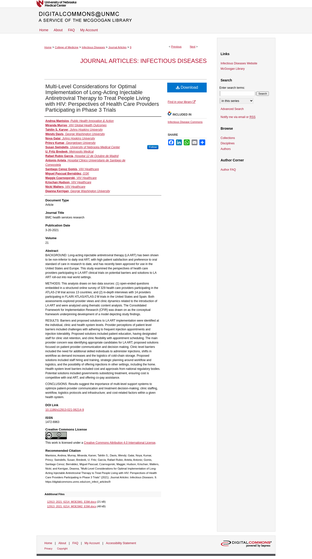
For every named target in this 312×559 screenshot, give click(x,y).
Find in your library (181, 102)
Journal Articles (117, 47)
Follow (153, 147)
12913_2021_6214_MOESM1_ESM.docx (71, 501)
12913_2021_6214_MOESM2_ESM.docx (71, 506)
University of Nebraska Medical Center (156, 4)
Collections (228, 138)
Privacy (48, 548)
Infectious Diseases (93, 47)
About (62, 543)
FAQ (75, 543)
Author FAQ (228, 169)
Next (192, 46)
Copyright (62, 548)
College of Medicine (66, 47)
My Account (92, 543)
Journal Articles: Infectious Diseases (143, 61)
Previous (176, 46)
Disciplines (227, 143)
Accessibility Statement (121, 543)
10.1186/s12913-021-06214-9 (64, 410)
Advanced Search (232, 109)
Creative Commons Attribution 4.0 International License (120, 442)
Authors (226, 149)
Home (47, 47)
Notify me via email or (238, 117)
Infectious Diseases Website (239, 63)
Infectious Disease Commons (185, 121)
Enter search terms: (232, 87)
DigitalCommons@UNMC (156, 17)
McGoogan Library (233, 68)
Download (187, 87)
